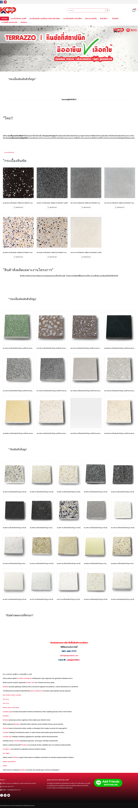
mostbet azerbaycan (25, 678)
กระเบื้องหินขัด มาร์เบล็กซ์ (72, 18)
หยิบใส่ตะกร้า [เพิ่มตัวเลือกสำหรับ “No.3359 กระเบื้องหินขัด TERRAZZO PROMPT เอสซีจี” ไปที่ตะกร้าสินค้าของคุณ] (19, 257)
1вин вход (6, 699)
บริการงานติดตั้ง (91, 18)
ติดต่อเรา (24, 22)
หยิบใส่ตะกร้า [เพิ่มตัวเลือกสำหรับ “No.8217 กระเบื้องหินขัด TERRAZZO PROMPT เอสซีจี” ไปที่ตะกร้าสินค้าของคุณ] (53, 207)
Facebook (1, 795)
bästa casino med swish (11, 707)
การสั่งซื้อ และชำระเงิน (9, 22)
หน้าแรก (4, 18)
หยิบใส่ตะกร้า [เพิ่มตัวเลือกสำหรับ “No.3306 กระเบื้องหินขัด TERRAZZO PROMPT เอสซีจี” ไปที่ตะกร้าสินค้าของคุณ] (53, 257)
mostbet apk (7, 736)
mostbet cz (7, 749)
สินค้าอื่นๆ (103, 18)
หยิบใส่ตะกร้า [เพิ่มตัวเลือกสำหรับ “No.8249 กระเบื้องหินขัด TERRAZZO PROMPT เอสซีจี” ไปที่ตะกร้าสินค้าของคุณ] (19, 207)
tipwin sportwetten (9, 761)
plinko (5, 766)
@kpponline (73, 659)
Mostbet (5, 686)
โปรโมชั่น (115, 18)
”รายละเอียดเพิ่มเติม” (9, 152)
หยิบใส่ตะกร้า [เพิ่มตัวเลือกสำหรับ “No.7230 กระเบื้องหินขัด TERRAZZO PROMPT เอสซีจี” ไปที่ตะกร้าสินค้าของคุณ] (120, 207)
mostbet (6, 732)
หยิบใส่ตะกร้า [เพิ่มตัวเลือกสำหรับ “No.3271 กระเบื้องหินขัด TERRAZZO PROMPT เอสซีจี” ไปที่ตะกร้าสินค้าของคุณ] (87, 257)
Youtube (8, 795)
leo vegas (6, 753)
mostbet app (7, 711)
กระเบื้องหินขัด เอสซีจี (18, 18)
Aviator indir (30, 682)
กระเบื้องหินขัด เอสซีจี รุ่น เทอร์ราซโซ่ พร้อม (44, 18)
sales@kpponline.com (69, 655)
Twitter (5, 795)
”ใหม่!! (8, 118)
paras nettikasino (36, 691)
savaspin (6, 716)
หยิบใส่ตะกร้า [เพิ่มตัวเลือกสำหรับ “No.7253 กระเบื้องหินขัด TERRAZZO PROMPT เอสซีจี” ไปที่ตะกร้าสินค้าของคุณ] (87, 207)
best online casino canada (12, 695)
